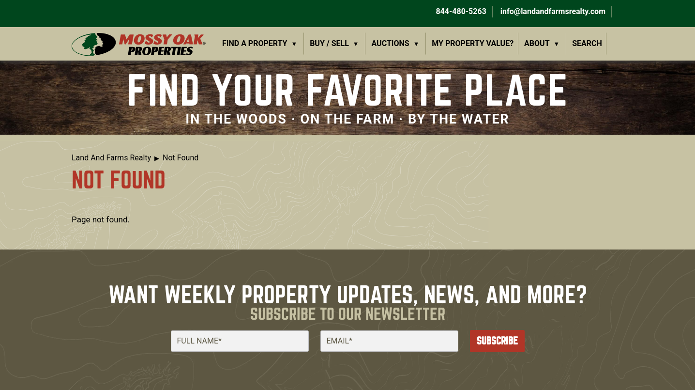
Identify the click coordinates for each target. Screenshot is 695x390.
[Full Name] (240, 341)
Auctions (390, 43)
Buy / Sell (329, 43)
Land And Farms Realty (111, 157)
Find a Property (254, 43)
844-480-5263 (460, 11)
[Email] (389, 341)
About (536, 43)
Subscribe (497, 341)
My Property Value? (473, 43)
